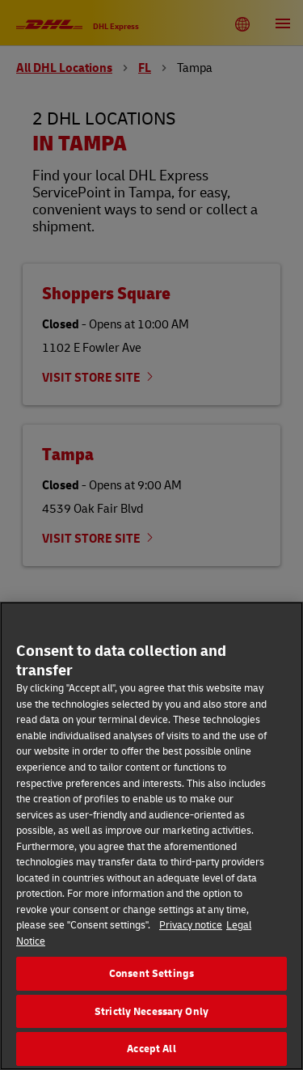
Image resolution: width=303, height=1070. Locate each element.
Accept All (151, 1048)
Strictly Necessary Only (151, 1011)
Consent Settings (151, 973)
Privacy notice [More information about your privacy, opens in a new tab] (190, 924)
